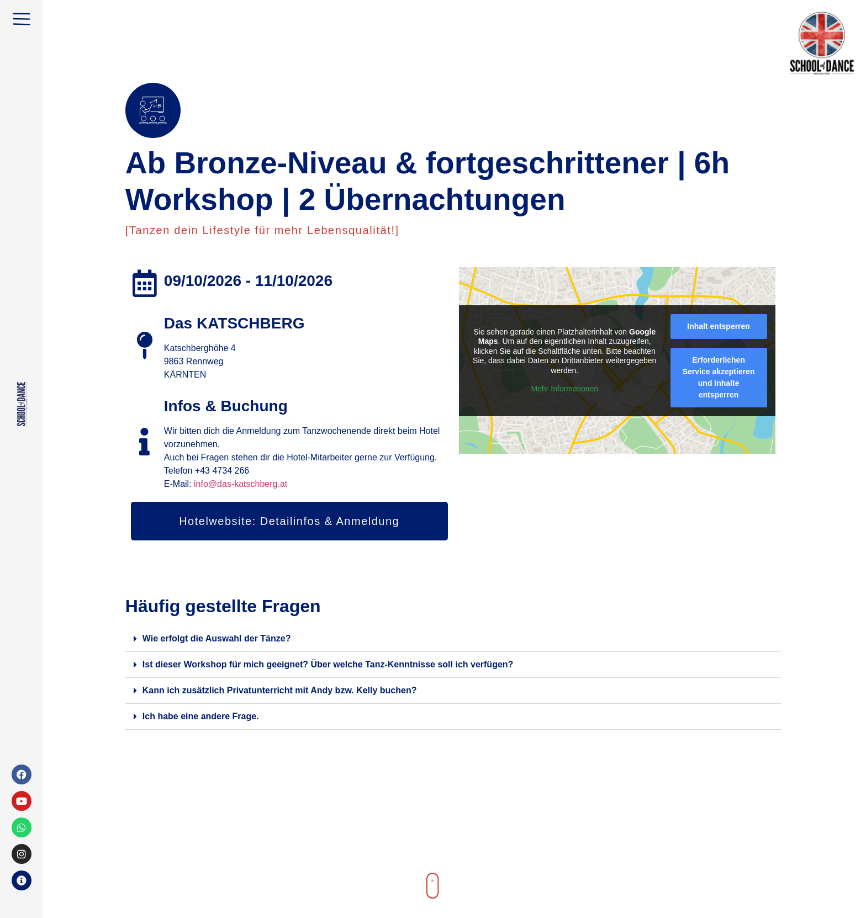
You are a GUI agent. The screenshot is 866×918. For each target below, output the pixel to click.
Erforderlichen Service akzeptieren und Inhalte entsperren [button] (718, 377)
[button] (453, 639)
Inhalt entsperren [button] (718, 326)
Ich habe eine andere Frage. (200, 716)
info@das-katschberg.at (240, 484)
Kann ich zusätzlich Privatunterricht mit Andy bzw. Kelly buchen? (279, 690)
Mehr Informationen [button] (564, 388)
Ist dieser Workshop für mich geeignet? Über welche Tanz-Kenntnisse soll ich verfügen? (328, 664)
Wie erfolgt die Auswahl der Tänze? (216, 638)
